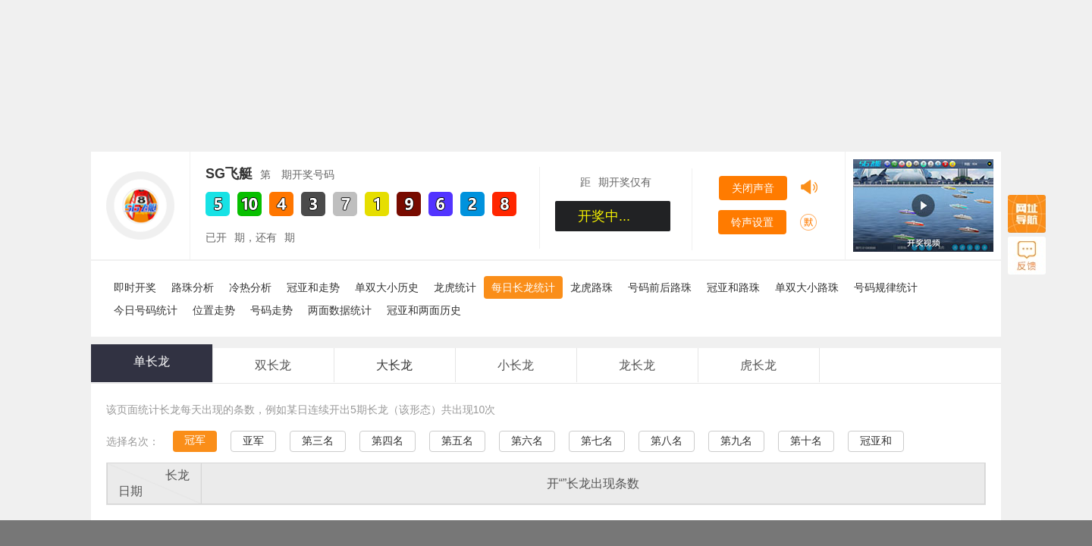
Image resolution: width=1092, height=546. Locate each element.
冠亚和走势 (313, 287)
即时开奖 (135, 287)
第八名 (666, 441)
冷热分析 (250, 287)
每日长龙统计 (523, 287)
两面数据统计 (340, 310)
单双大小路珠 (807, 287)
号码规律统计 (886, 287)
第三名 (318, 441)
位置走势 (214, 310)
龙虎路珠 (591, 287)
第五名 (457, 441)
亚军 (253, 441)
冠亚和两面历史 (424, 310)
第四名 (387, 441)
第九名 (736, 441)
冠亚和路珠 (733, 287)
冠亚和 (876, 441)
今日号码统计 (145, 310)
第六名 (527, 441)
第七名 (597, 441)
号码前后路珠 (660, 287)
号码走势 (271, 310)
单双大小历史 (387, 287)
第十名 (806, 441)
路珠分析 (192, 287)
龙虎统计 (455, 287)
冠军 (195, 440)
